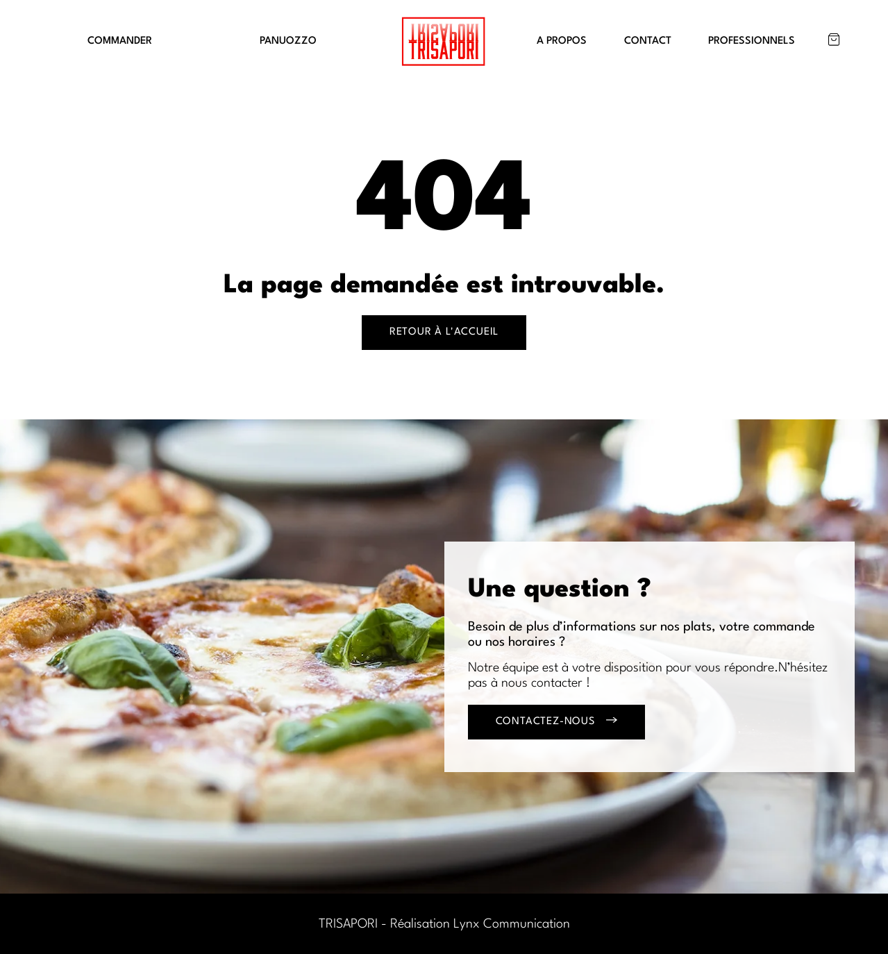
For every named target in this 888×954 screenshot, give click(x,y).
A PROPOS (562, 41)
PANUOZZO (288, 41)
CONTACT (647, 41)
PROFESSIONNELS (751, 41)
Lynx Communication (511, 924)
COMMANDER (119, 41)
